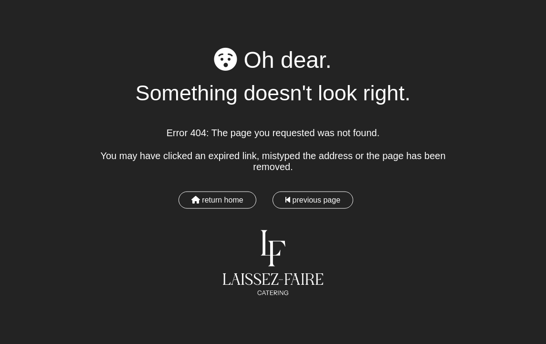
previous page (312, 199)
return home (217, 199)
